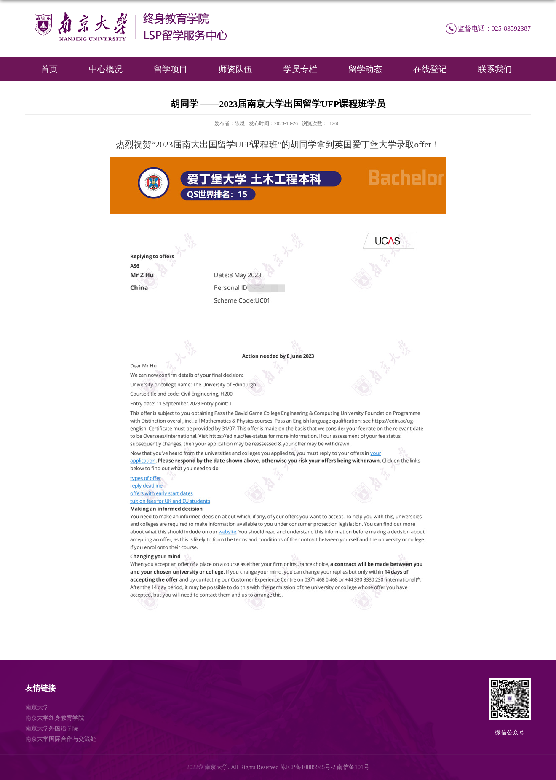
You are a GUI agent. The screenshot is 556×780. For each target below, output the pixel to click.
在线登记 (430, 69)
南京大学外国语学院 (51, 728)
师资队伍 (235, 69)
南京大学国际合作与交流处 (60, 739)
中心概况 (106, 69)
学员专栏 (300, 69)
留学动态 (365, 69)
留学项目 (170, 69)
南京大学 (37, 707)
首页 (49, 69)
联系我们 (495, 69)
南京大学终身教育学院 (54, 718)
